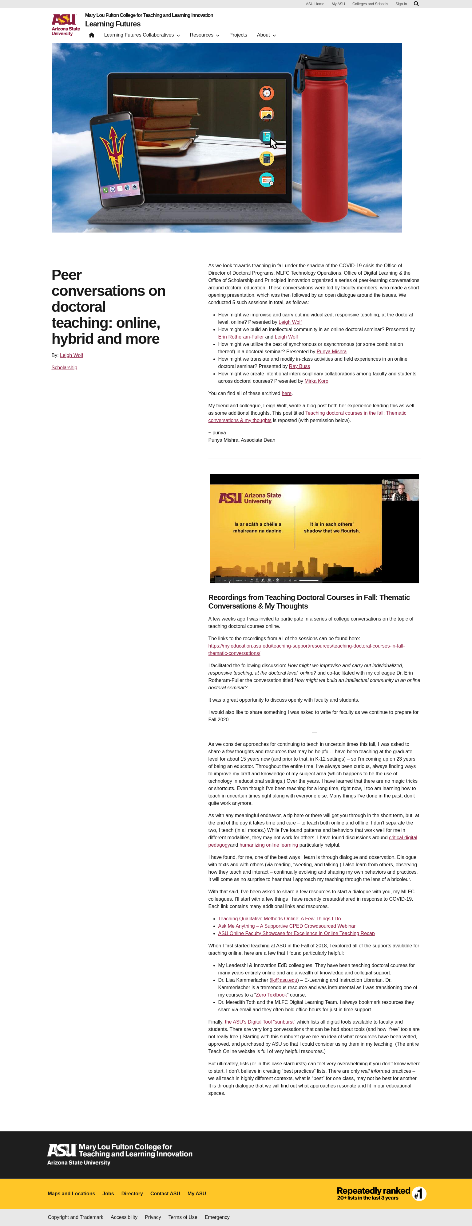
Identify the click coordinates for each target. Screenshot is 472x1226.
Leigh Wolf (71, 355)
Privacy (153, 1217)
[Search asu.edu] (416, 4)
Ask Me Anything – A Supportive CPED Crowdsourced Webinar (287, 926)
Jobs (108, 1193)
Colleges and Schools (370, 4)
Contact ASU (165, 1193)
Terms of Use (183, 1217)
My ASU (338, 4)
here (287, 393)
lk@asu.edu (284, 980)
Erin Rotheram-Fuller (241, 336)
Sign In (401, 4)
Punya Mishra (332, 351)
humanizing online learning (269, 845)
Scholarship (64, 367)
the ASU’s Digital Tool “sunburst (259, 1021)
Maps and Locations (71, 1193)
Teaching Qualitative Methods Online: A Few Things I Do (279, 918)
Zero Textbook (271, 994)
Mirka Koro (316, 381)
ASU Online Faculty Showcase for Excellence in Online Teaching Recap (296, 933)
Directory (132, 1193)
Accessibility (124, 1217)
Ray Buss (299, 366)
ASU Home (315, 4)
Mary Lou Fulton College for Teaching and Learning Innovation (149, 15)
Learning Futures (113, 24)
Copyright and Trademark (76, 1217)
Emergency (217, 1217)
